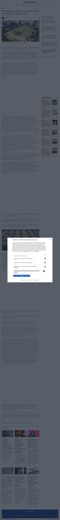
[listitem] (30, 255)
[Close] (50, 240)
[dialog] (30, 260)
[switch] (44, 258)
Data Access (30, 280)
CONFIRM (22, 275)
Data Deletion (23, 280)
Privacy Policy (36, 280)
